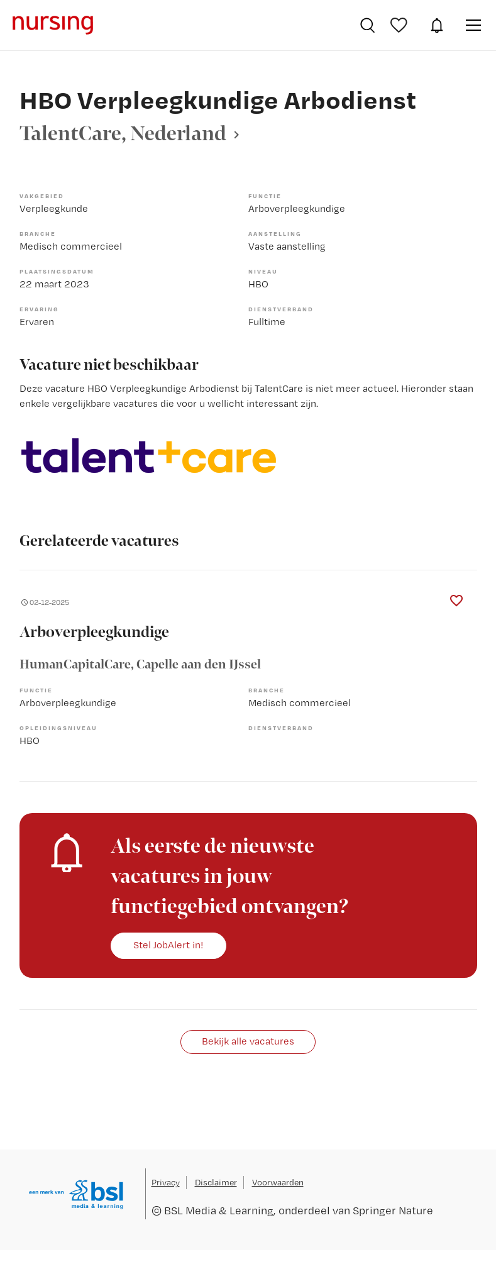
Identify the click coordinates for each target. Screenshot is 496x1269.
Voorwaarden (278, 1182)
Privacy (166, 1182)
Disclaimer (216, 1182)
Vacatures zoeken (367, 25)
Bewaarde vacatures (400, 25)
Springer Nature (393, 1210)
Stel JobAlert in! (168, 945)
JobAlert (437, 25)
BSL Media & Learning (218, 1210)
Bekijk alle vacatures (248, 1041)
